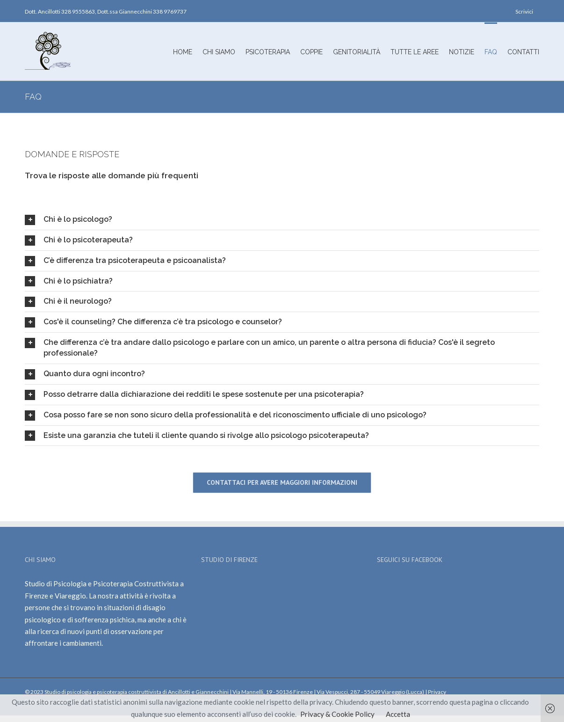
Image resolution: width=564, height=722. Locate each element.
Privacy (437, 691)
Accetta (398, 714)
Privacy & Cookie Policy (337, 714)
